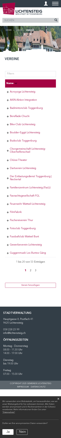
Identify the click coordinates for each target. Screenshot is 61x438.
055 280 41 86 (46, 156)
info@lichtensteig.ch (14, 382)
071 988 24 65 (46, 226)
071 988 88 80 (46, 237)
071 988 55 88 (46, 287)
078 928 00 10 (46, 265)
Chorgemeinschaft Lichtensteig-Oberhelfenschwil (20, 170)
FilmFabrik (16, 248)
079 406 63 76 (46, 257)
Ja (8, 432)
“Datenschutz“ (8, 412)
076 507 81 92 (46, 92)
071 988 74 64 (46, 136)
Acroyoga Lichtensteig (22, 92)
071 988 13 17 (46, 181)
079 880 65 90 (46, 145)
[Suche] (56, 20)
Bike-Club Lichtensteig (22, 136)
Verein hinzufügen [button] (30, 334)
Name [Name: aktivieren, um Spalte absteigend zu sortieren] (10, 83)
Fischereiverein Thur (21, 257)
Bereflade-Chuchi (19, 122)
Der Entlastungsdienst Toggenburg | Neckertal (22, 204)
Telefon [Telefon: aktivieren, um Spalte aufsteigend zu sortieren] (42, 83)
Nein (22, 432)
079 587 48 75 (46, 111)
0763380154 (45, 189)
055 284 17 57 (46, 298)
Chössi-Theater (18, 181)
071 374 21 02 (46, 167)
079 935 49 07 (46, 100)
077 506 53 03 (46, 215)
